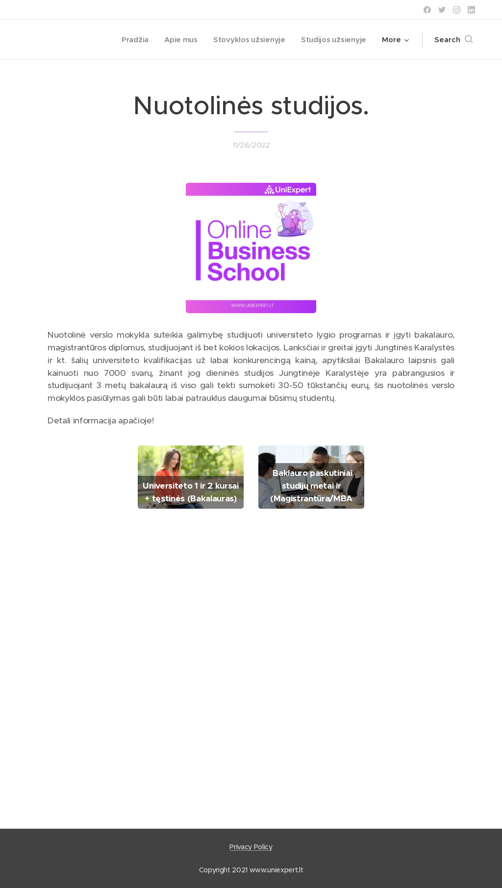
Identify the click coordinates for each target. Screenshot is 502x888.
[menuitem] (131, 39)
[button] (453, 39)
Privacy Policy (250, 846)
